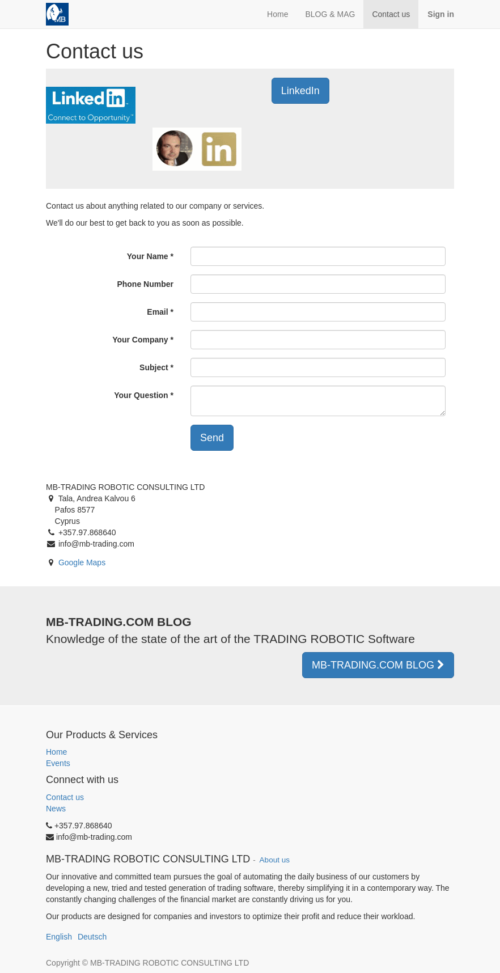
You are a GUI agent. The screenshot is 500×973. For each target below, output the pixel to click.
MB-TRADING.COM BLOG (378, 665)
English (59, 936)
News (56, 808)
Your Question (141, 395)
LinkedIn (300, 90)
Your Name (147, 256)
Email (157, 311)
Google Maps (81, 562)
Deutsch (92, 936)
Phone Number (145, 284)
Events (58, 763)
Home (56, 751)
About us (274, 860)
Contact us (65, 797)
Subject (153, 367)
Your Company (140, 339)
